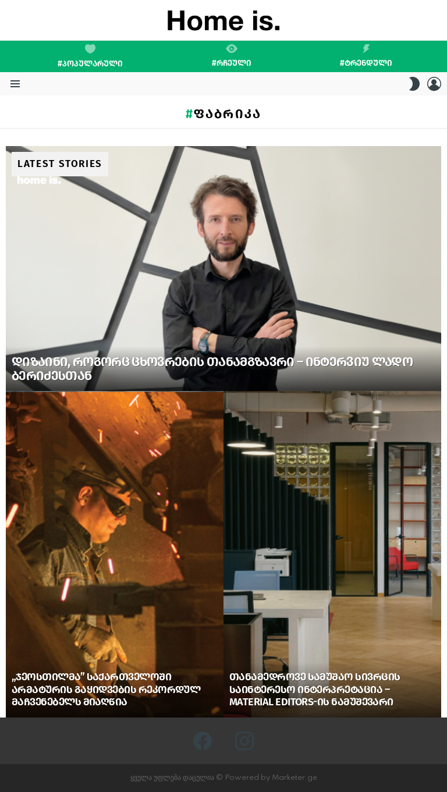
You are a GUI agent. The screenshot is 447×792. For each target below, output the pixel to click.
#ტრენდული (366, 56)
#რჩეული (231, 56)
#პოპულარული (90, 56)
